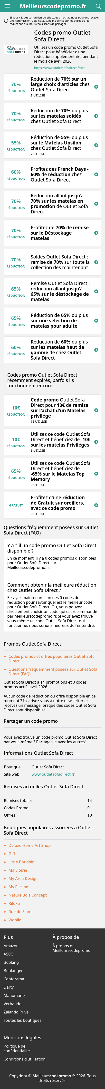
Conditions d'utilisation (25, 1059)
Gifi (12, 853)
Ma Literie (18, 870)
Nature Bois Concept (28, 895)
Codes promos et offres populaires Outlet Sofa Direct (52, 659)
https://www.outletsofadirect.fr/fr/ (59, 68)
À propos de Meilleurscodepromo (72, 948)
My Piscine (18, 886)
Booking (11, 962)
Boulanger (13, 970)
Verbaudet (13, 1003)
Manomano (14, 995)
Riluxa (14, 903)
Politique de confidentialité (17, 1048)
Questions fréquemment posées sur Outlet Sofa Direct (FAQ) (53, 672)
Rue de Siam (20, 911)
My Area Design (23, 878)
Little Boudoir (21, 862)
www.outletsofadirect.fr (53, 774)
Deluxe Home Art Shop (30, 845)
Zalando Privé (16, 1012)
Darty (9, 987)
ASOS (8, 954)
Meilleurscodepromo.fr (53, 6)
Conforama (14, 979)
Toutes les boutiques (22, 1020)
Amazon (11, 945)
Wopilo (15, 920)
